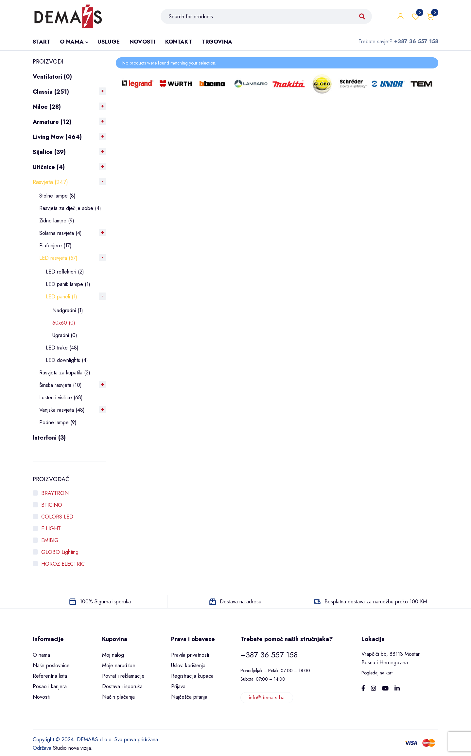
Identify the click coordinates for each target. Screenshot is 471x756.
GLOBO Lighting (59, 552)
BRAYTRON (55, 493)
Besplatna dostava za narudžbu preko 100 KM (375, 601)
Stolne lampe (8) (57, 195)
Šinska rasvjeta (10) (60, 385)
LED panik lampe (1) (68, 284)
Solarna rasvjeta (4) (60, 233)
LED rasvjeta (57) (58, 258)
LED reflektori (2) (65, 271)
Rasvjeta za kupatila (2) (64, 372)
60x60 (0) (63, 323)
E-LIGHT (51, 528)
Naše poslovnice (51, 665)
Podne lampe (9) (58, 422)
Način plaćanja (118, 697)
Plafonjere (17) (55, 245)
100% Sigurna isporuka (105, 601)
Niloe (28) (47, 107)
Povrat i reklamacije (123, 676)
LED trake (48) (62, 347)
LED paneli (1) (61, 296)
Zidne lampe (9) (56, 220)
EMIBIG (50, 540)
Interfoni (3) (49, 437)
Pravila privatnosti (190, 655)
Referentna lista (50, 676)
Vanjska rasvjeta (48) (62, 410)
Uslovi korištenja (188, 665)
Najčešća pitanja (189, 697)
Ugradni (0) (64, 335)
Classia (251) (51, 91)
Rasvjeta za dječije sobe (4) (70, 208)
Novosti (41, 697)
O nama (41, 655)
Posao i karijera (50, 686)
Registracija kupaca (192, 676)
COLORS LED (57, 516)
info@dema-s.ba (267, 697)
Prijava (178, 686)
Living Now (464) (57, 137)
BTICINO (51, 505)
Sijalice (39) (49, 152)
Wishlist (415, 16)
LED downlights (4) (67, 360)
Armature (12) (52, 122)
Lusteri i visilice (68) (61, 397)
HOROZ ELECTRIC (63, 564)
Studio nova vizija (72, 748)
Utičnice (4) (49, 167)
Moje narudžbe (118, 665)
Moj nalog (113, 655)
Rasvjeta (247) (50, 182)
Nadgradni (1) (67, 310)
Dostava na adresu (240, 601)
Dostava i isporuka (122, 686)
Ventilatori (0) (52, 76)
